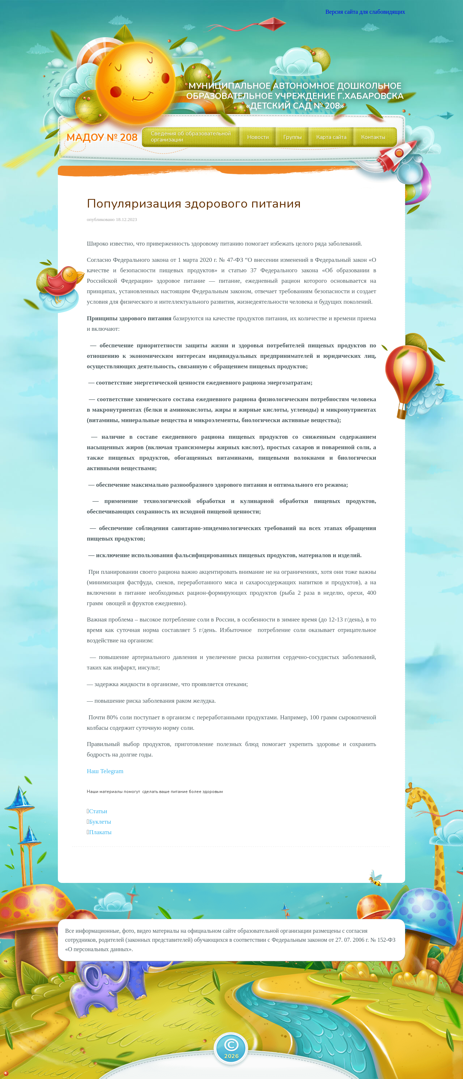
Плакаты (100, 832)
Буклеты (100, 821)
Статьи (98, 811)
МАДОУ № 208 (102, 137)
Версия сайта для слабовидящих (365, 12)
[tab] (231, 811)
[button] (105, 771)
